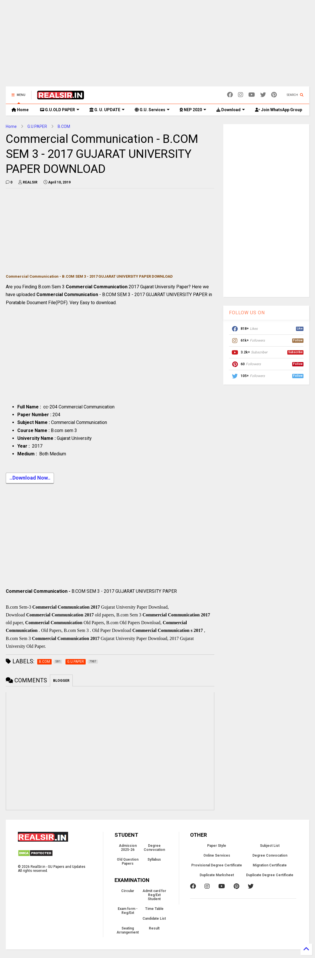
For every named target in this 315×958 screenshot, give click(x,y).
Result (154, 928)
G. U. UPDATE (107, 109)
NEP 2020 (193, 109)
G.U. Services (152, 109)
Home (20, 109)
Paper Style (216, 846)
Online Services (216, 855)
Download (230, 109)
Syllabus (154, 859)
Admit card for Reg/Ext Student (154, 895)
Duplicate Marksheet (217, 875)
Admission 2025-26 (128, 848)
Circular (127, 891)
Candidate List (154, 919)
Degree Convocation (154, 848)
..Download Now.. (30, 478)
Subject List (270, 846)
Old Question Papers (127, 861)
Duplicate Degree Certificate (269, 875)
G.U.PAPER (37, 126)
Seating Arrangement (128, 930)
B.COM (64, 126)
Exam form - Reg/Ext (128, 911)
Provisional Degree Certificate (216, 865)
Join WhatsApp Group (278, 109)
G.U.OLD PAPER (59, 109)
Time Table (154, 909)
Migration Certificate (270, 865)
